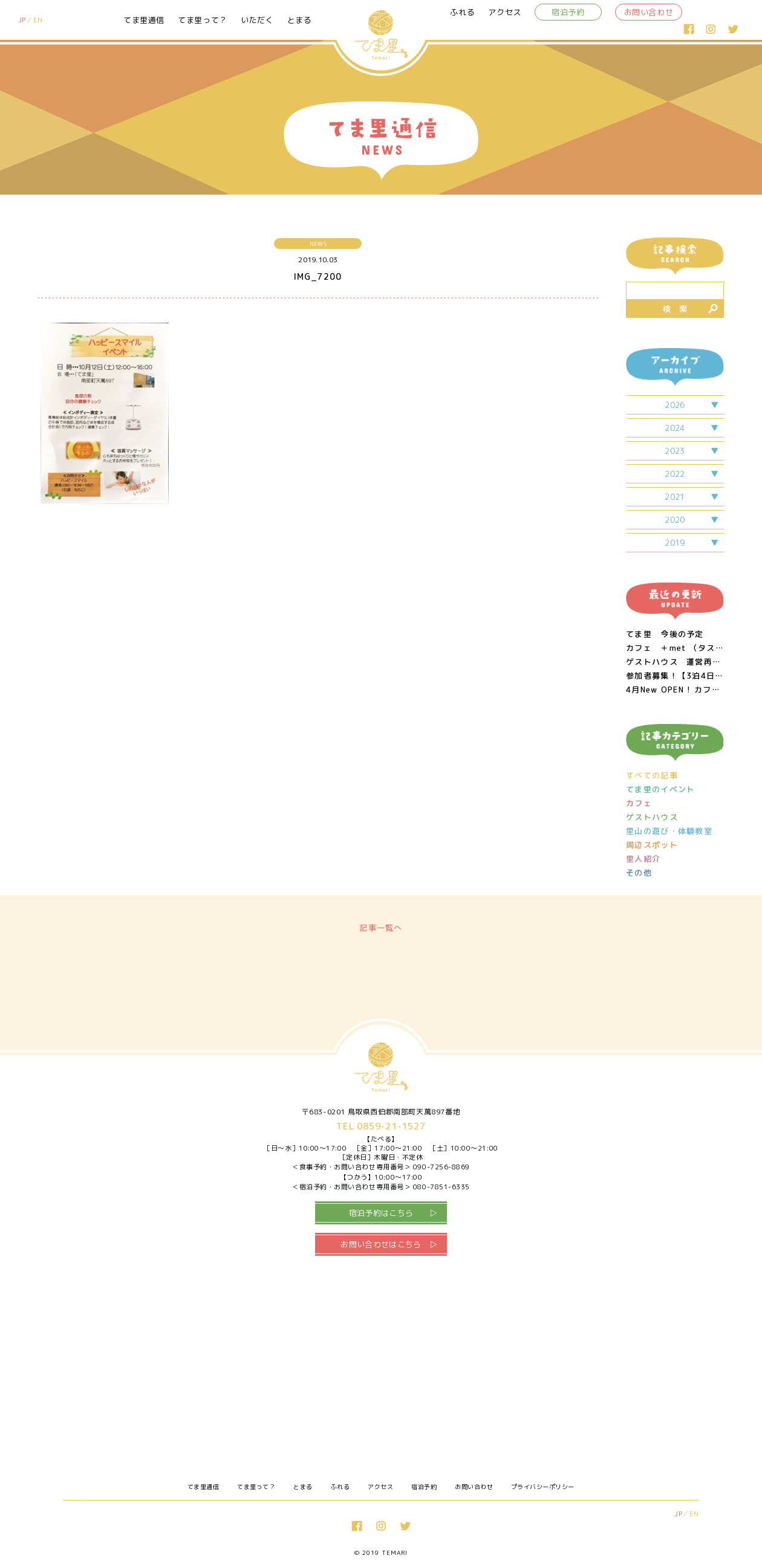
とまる (299, 20)
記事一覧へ (381, 927)
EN (38, 20)
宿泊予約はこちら (381, 1212)
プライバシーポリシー (543, 1487)
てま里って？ (202, 20)
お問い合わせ (649, 12)
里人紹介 (643, 859)
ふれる (462, 12)
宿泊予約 (568, 12)
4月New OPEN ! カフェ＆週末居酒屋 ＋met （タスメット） (675, 690)
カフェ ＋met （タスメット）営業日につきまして (675, 648)
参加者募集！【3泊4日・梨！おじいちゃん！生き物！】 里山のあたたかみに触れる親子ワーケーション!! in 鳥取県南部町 (675, 676)
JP (22, 20)
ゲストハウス (652, 817)
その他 (639, 873)
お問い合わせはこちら (380, 1244)
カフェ (639, 803)
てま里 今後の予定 (665, 634)
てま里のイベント (660, 789)
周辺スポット (652, 845)
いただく (257, 20)
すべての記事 (652, 776)
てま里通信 (143, 20)
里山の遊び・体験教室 (669, 831)
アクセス (504, 12)
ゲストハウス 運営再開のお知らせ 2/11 (675, 662)
